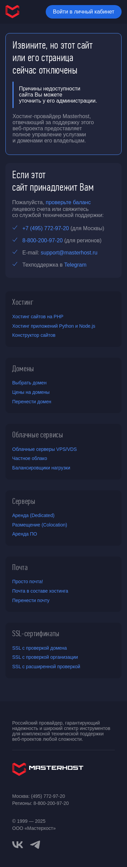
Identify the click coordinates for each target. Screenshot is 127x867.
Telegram (75, 265)
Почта (19, 567)
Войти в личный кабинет (83, 12)
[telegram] (35, 844)
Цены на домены (30, 392)
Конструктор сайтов (34, 335)
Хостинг (23, 302)
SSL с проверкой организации (45, 657)
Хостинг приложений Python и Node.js (53, 326)
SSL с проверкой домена (39, 648)
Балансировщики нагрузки (41, 467)
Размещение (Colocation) (39, 524)
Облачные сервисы (37, 434)
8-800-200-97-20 (42, 240)
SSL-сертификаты (36, 633)
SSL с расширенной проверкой (46, 666)
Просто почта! (27, 581)
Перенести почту (30, 600)
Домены (23, 368)
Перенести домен (31, 401)
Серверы (24, 501)
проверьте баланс (68, 202)
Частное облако (29, 458)
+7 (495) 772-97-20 (45, 228)
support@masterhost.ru (69, 252)
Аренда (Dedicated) (33, 515)
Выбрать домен (29, 382)
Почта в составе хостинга (40, 591)
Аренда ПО (24, 534)
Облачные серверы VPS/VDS (44, 449)
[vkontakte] (17, 844)
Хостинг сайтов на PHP (37, 316)
